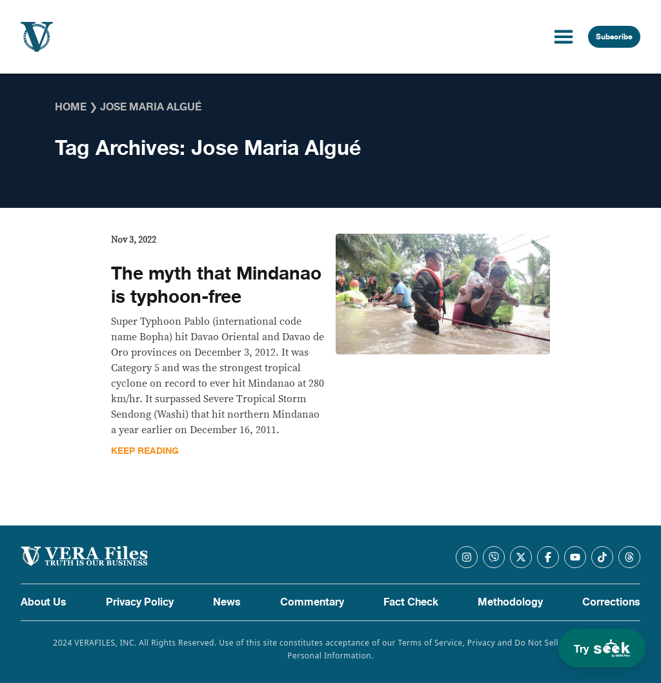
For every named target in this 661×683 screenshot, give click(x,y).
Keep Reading (145, 450)
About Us (43, 602)
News (227, 602)
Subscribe (614, 36)
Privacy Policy (140, 602)
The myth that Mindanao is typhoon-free (216, 285)
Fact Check (410, 602)
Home (70, 107)
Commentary (312, 602)
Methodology (510, 602)
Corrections (611, 602)
